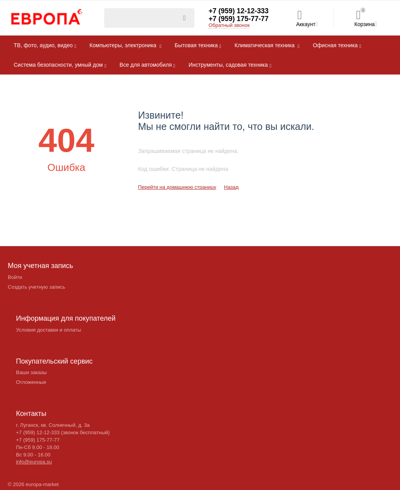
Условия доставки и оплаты (48, 330)
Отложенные (31, 382)
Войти (15, 277)
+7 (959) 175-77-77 (238, 19)
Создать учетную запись (36, 287)
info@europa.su (34, 462)
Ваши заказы (31, 372)
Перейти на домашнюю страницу (177, 187)
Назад (231, 187)
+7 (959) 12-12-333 (238, 11)
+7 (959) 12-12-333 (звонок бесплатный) (63, 432)
